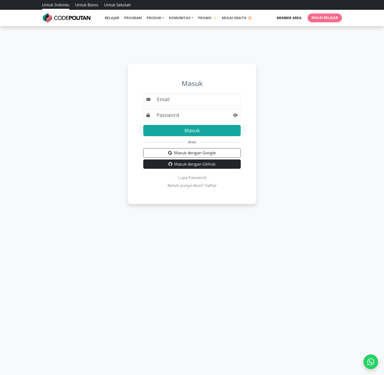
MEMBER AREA (289, 17)
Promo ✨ (207, 17)
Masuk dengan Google (192, 153)
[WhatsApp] (370, 361)
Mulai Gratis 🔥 (237, 17)
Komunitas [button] (180, 17)
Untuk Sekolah (117, 5)
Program (133, 17)
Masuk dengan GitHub (192, 164)
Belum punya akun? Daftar (192, 185)
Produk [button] (154, 17)
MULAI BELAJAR (325, 17)
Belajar (112, 17)
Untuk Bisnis (86, 5)
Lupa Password (192, 177)
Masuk (192, 130)
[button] (235, 115)
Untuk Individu (55, 5)
